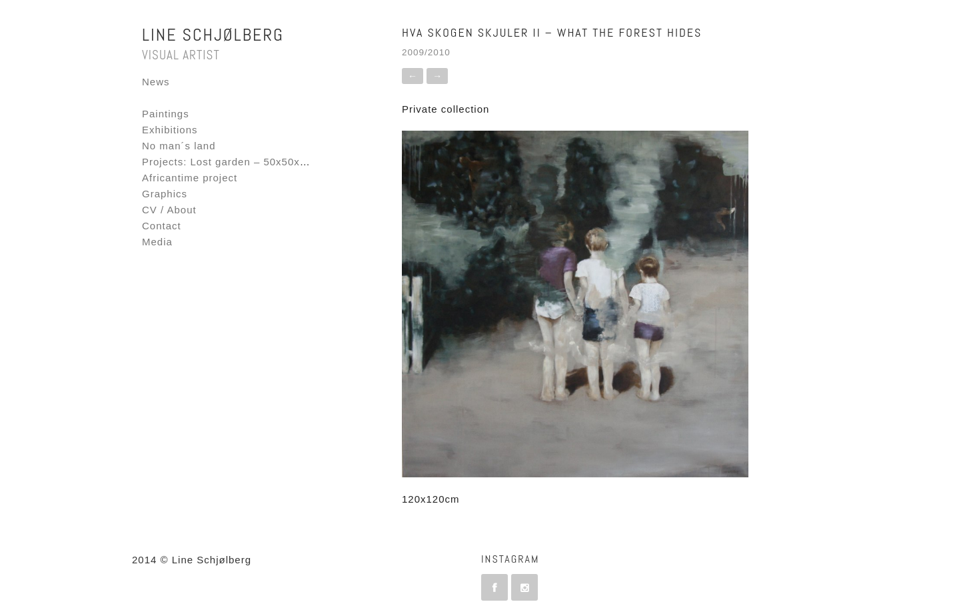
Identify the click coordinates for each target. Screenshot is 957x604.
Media (157, 241)
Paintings (165, 113)
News (156, 81)
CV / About (169, 209)
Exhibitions (170, 129)
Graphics (164, 193)
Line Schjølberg (213, 35)
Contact (161, 225)
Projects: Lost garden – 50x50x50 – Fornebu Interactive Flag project (315, 161)
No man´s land (179, 145)
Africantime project (189, 177)
